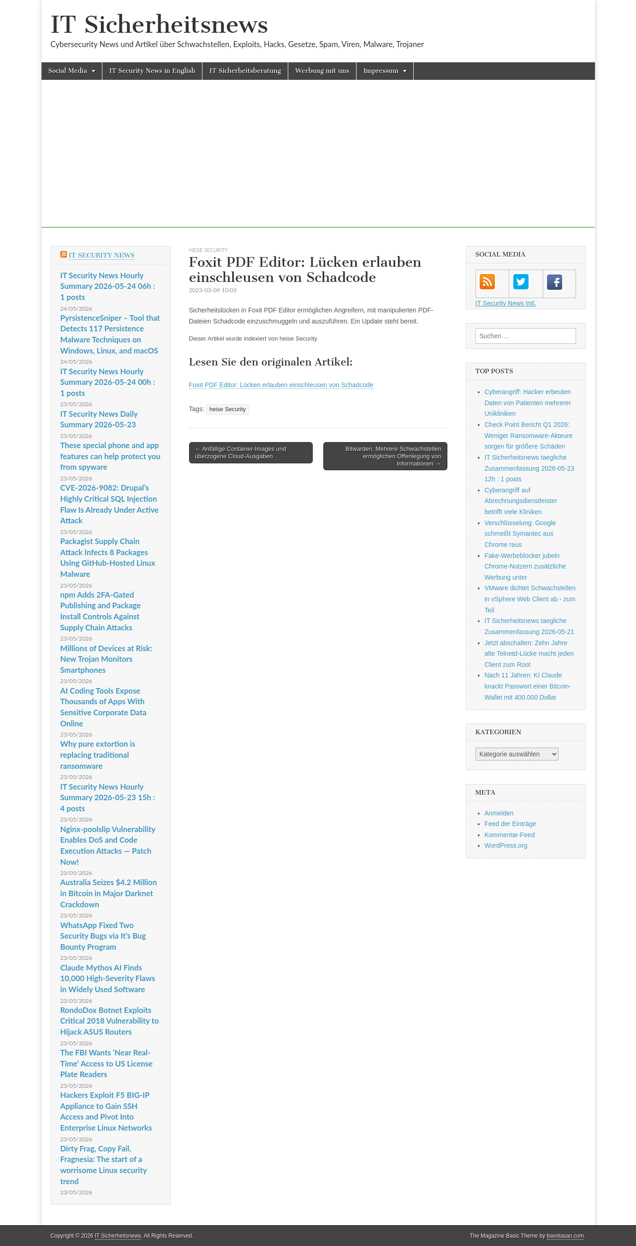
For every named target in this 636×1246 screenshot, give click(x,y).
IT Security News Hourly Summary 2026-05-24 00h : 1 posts (107, 382)
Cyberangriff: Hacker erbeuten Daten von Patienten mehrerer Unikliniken (528, 402)
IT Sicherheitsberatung (245, 71)
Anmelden (499, 813)
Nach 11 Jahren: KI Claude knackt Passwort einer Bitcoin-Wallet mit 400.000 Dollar (528, 686)
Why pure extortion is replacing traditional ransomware (98, 754)
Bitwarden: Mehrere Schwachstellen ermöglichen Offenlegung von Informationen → (393, 456)
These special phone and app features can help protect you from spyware (110, 456)
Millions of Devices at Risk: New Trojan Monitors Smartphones (106, 659)
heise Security (208, 250)
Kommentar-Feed (510, 835)
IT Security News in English (152, 71)
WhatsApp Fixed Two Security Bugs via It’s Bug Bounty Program (103, 936)
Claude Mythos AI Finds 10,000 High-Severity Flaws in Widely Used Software (107, 978)
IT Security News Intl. (506, 303)
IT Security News (102, 255)
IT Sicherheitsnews (159, 25)
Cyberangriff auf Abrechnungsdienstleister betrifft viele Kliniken (521, 500)
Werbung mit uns (322, 71)
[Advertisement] (318, 163)
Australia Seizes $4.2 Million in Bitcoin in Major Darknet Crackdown (108, 893)
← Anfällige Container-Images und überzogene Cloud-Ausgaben (240, 452)
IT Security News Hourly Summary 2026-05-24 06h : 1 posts (107, 286)
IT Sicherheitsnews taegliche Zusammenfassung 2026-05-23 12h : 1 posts (530, 468)
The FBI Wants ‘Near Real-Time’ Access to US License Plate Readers (106, 1063)
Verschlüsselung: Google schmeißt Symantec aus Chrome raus (520, 533)
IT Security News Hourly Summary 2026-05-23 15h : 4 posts (107, 797)
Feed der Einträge (510, 823)
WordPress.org (506, 845)
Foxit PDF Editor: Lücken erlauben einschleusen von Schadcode (281, 385)
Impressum (380, 71)
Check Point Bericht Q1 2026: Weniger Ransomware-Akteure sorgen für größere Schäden (529, 435)
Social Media (68, 71)
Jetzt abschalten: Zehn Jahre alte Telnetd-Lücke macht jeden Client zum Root (529, 653)
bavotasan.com (565, 1236)
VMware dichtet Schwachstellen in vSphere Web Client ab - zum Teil (530, 598)
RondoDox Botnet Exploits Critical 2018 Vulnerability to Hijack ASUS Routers (109, 1020)
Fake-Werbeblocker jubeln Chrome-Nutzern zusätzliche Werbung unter (525, 566)
